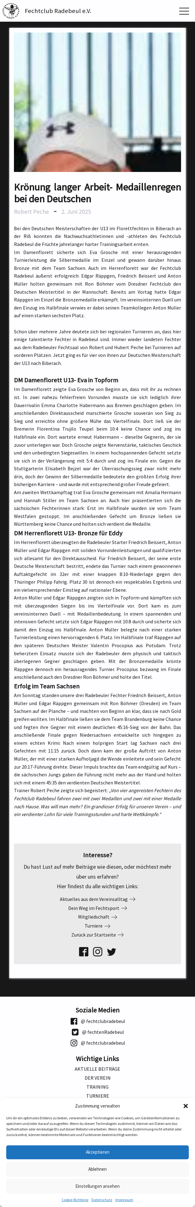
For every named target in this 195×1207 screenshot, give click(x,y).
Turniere (97, 1096)
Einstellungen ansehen (97, 1186)
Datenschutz (101, 1199)
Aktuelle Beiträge (97, 1069)
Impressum (124, 1199)
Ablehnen (97, 1169)
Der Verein (98, 1078)
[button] (186, 1106)
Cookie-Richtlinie (75, 1199)
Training (97, 1087)
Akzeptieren (97, 1152)
